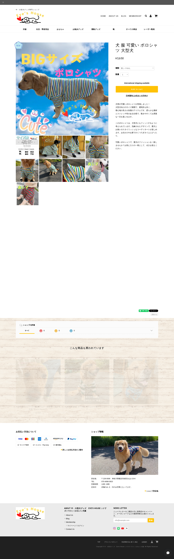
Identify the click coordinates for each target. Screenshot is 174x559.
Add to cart (137, 89)
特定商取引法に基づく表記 (130, 542)
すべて (27, 330)
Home (103, 16)
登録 (151, 520)
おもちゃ (60, 29)
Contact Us (70, 529)
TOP (98, 542)
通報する (154, 314)
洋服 (25, 29)
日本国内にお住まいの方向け (137, 96)
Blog (123, 16)
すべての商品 (131, 29)
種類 (117, 68)
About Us (113, 16)
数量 (117, 74)
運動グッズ (95, 29)
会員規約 (144, 542)
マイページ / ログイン (75, 526)
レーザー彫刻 (149, 29)
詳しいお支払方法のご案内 (73, 450)
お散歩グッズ (78, 29)
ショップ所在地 (152, 491)
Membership (135, 16)
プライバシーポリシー (111, 542)
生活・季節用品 (42, 29)
